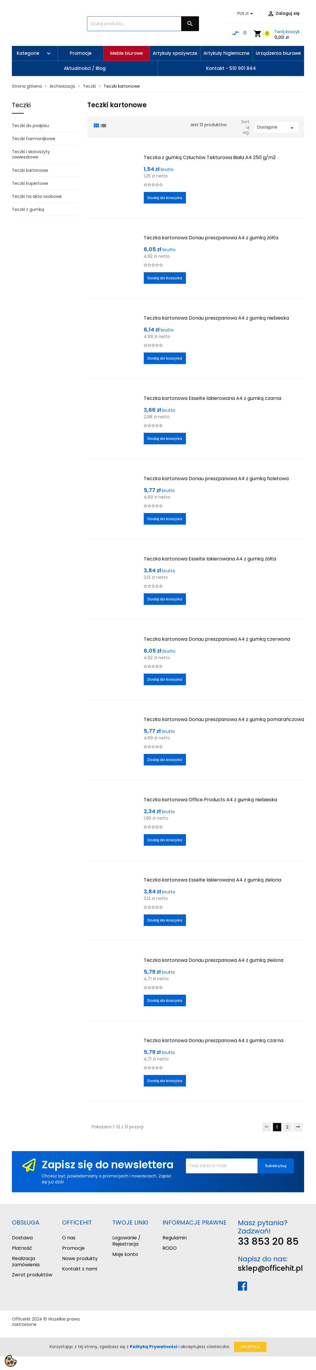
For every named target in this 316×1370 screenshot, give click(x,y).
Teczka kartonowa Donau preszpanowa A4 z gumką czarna (213, 1040)
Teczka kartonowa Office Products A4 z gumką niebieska (210, 799)
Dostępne (276, 128)
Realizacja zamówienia (26, 1261)
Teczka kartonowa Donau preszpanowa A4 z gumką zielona (213, 960)
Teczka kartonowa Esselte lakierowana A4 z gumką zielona (212, 880)
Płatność (22, 1248)
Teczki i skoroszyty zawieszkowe (31, 154)
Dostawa (22, 1237)
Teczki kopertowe (30, 183)
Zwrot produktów (32, 1274)
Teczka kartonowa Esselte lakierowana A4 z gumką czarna (212, 398)
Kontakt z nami (79, 1268)
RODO (169, 1248)
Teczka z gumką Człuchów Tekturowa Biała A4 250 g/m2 (210, 157)
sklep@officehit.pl (270, 1268)
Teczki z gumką (28, 209)
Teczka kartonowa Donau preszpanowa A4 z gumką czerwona (217, 639)
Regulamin (174, 1237)
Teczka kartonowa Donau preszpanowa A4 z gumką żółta (211, 237)
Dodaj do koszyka (164, 198)
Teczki (21, 105)
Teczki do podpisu (30, 126)
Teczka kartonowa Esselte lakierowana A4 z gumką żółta (210, 558)
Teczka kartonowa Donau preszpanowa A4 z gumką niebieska (216, 318)
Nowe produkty (80, 1258)
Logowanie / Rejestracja (126, 1240)
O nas (68, 1237)
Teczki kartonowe (30, 170)
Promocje (73, 1248)
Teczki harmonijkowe (33, 139)
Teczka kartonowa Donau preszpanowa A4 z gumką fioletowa (216, 478)
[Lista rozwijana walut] (246, 13)
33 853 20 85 (268, 1241)
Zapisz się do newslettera (107, 1164)
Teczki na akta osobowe (37, 196)
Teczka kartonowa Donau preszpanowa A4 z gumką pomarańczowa (224, 719)
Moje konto (125, 1254)
